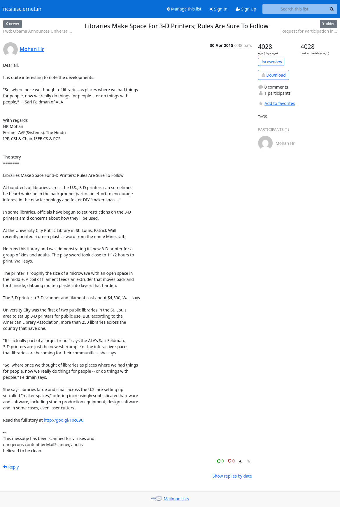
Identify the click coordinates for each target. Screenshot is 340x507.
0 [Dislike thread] (231, 461)
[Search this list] (294, 9)
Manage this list (184, 9)
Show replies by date (232, 476)
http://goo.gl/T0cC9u (63, 420)
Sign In (218, 9)
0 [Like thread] (221, 461)
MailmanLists (176, 498)
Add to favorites (276, 103)
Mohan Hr (32, 48)
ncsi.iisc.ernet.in (22, 9)
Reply (11, 467)
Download (274, 75)
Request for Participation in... (309, 31)
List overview (271, 61)
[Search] (332, 9)
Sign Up (246, 9)
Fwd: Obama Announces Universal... (37, 31)
